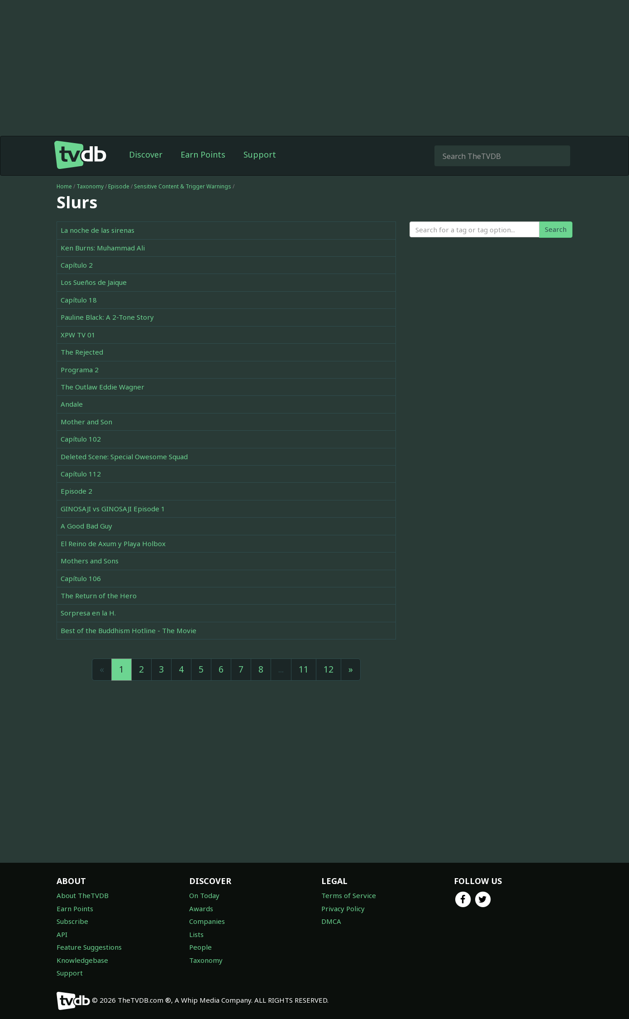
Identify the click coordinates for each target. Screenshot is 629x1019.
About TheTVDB (83, 895)
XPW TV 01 (78, 334)
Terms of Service (348, 895)
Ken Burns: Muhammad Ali (103, 247)
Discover (145, 154)
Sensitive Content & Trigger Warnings (182, 186)
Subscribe (72, 921)
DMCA (331, 921)
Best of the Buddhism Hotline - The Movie (128, 630)
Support (259, 154)
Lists (196, 934)
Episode (118, 186)
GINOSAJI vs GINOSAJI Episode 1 (113, 508)
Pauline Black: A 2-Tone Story (107, 317)
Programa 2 (80, 369)
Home (64, 186)
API (62, 934)
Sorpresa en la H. (88, 612)
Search (556, 229)
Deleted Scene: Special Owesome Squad (124, 456)
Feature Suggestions (89, 947)
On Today (204, 895)
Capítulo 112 (81, 473)
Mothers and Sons (90, 560)
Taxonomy (90, 186)
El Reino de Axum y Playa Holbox (113, 543)
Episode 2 (76, 490)
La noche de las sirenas (97, 230)
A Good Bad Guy (86, 525)
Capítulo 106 (81, 578)
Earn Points (203, 154)
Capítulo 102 (81, 438)
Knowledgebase (82, 960)
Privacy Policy (343, 908)
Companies (207, 921)
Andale (72, 404)
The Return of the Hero (99, 595)
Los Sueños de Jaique (94, 282)
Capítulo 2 (77, 264)
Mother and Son (86, 421)
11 (304, 669)
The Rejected (82, 351)
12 (329, 669)
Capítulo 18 (79, 299)
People (200, 947)
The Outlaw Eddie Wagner (102, 386)
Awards (201, 908)
